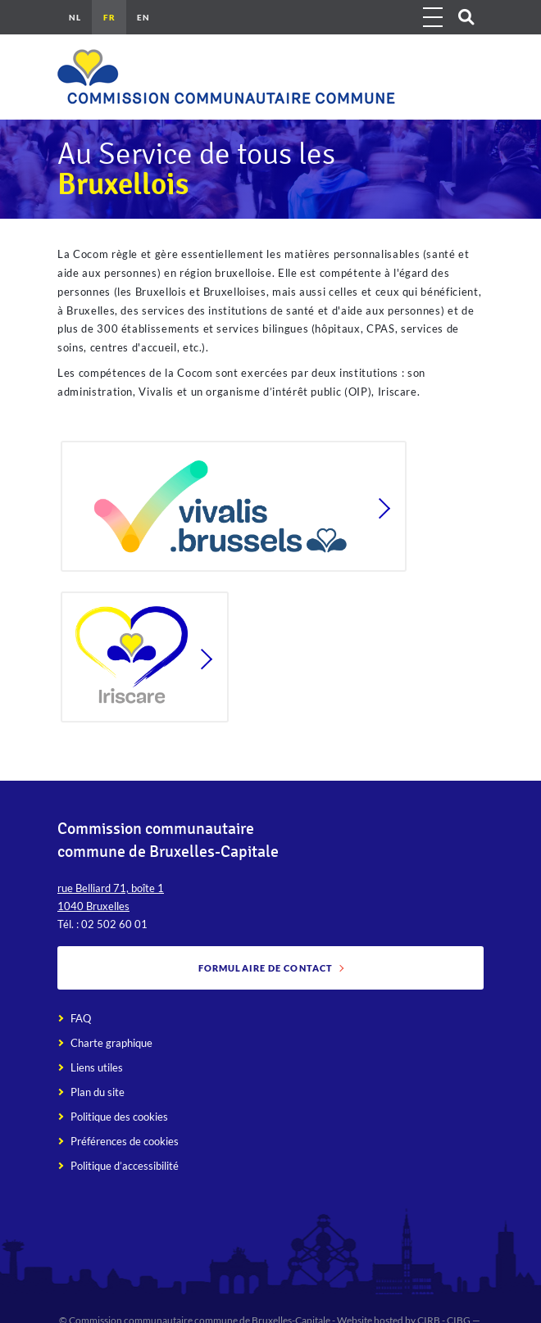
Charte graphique (111, 1042)
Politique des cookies (119, 1116)
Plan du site (97, 1092)
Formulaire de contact (265, 968)
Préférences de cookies (124, 1141)
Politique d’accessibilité (124, 1165)
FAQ (80, 1018)
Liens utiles (96, 1067)
